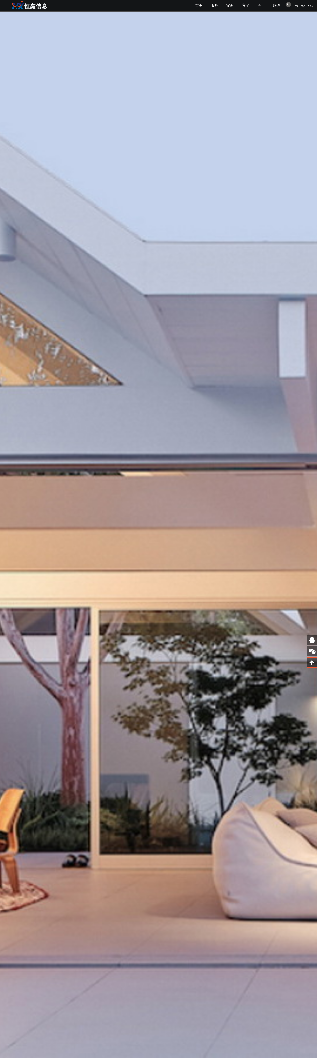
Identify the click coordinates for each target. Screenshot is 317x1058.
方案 (245, 5)
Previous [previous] (9, 529)
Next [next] (308, 529)
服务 (214, 5)
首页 (198, 5)
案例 (230, 5)
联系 (277, 5)
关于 (261, 5)
